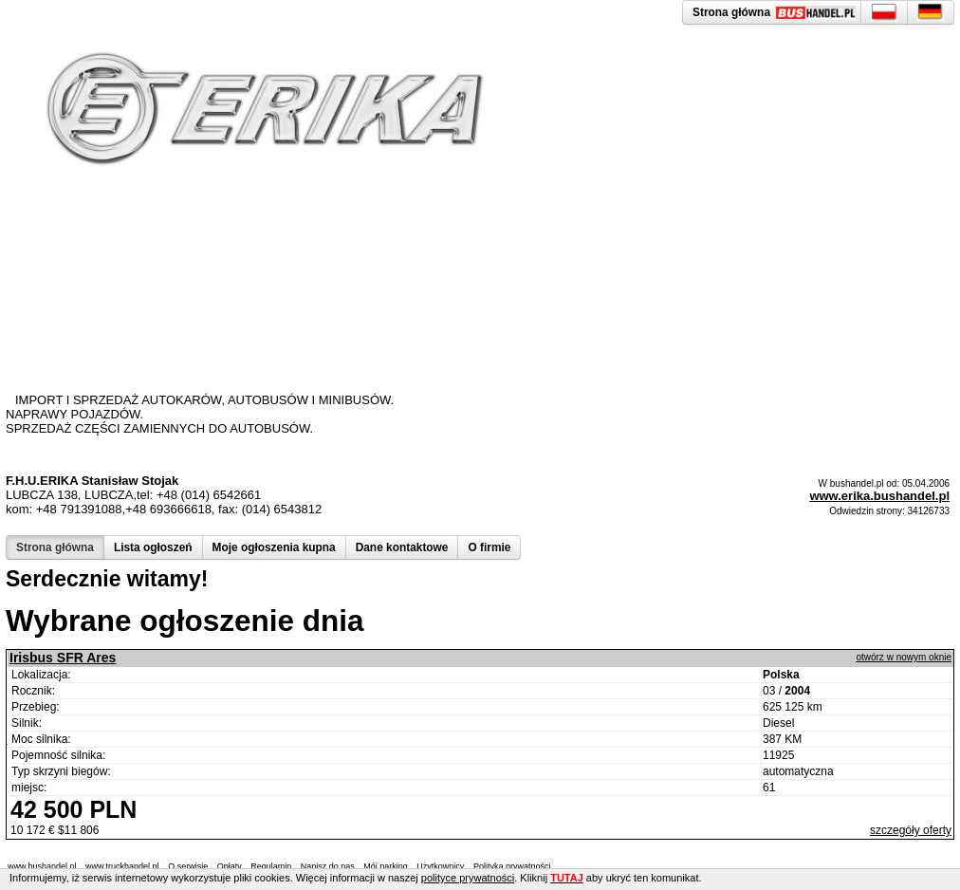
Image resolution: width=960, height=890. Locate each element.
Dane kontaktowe (402, 547)
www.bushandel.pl (42, 866)
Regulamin (270, 866)
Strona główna (55, 547)
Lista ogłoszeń (153, 547)
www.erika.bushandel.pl (879, 496)
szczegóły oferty (910, 830)
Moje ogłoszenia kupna (274, 547)
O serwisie (188, 866)
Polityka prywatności (512, 866)
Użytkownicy (440, 866)
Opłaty (229, 866)
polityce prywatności (467, 877)
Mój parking (385, 866)
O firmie (489, 547)
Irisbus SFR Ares (62, 657)
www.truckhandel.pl (122, 866)
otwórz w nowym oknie (903, 657)
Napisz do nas (328, 866)
